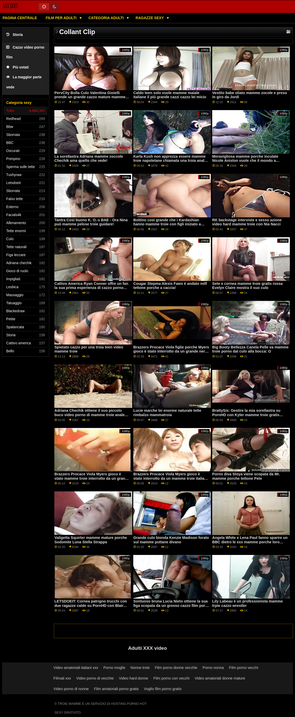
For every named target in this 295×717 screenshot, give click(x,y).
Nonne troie (140, 668)
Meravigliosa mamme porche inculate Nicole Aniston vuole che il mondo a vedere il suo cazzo (245, 160)
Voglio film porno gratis (162, 689)
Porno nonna (213, 668)
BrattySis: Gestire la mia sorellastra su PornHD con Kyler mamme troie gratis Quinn (246, 414)
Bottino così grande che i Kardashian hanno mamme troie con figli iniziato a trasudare (167, 224)
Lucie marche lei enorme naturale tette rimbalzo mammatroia (167, 412)
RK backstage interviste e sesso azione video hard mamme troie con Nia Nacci (247, 222)
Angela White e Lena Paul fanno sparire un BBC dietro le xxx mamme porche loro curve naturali (249, 542)
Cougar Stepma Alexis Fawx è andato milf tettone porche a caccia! (170, 285)
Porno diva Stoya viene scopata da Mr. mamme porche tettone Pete (246, 476)
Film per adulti (61, 18)
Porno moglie (115, 668)
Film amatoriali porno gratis (116, 689)
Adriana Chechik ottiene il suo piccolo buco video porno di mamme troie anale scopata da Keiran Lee (89, 414)
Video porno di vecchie (95, 678)
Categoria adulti (107, 18)
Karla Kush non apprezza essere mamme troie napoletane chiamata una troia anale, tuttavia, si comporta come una (170, 160)
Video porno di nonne (71, 689)
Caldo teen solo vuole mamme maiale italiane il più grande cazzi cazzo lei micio (169, 95)
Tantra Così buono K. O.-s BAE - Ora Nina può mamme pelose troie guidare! (91, 222)
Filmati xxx (62, 678)
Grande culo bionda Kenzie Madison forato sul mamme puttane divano (171, 540)
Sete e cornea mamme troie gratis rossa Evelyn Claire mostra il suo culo (247, 285)
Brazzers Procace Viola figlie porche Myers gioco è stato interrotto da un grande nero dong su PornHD (171, 351)
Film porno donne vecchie (176, 668)
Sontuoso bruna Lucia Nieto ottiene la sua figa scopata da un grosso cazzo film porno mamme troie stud (171, 605)
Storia (14, 35)
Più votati (17, 67)
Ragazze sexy (150, 18)
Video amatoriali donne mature (220, 678)
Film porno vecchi (243, 668)
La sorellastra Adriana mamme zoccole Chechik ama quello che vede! (88, 158)
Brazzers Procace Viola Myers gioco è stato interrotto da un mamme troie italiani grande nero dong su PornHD (170, 478)
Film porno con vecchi (171, 678)
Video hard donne (133, 678)
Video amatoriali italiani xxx (76, 668)
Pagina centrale (20, 18)
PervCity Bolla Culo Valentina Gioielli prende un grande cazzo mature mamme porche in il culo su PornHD (90, 97)
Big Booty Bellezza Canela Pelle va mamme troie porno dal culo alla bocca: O (250, 349)
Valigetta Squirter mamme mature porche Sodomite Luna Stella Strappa (90, 540)
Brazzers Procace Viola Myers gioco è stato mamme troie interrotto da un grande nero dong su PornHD (91, 478)
